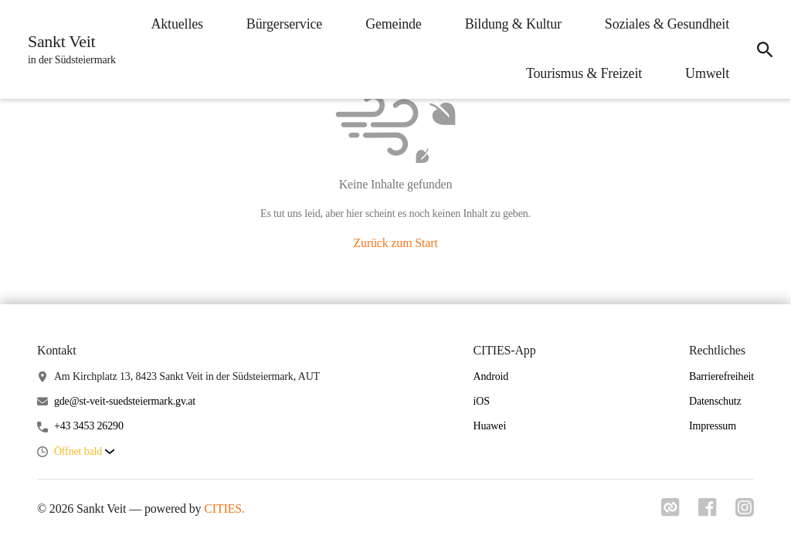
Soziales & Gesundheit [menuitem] (667, 24)
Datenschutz (715, 401)
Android (490, 376)
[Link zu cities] (670, 512)
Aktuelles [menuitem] (176, 24)
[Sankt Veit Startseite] (67, 49)
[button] (84, 452)
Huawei (489, 426)
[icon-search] (764, 49)
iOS (481, 401)
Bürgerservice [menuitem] (284, 24)
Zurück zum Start (395, 242)
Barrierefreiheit (721, 376)
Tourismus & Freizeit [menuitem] (584, 73)
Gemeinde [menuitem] (393, 24)
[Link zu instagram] (744, 512)
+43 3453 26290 (89, 426)
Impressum (712, 426)
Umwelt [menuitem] (707, 73)
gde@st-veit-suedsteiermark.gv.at (124, 401)
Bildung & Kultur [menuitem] (513, 24)
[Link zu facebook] (707, 512)
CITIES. (224, 508)
